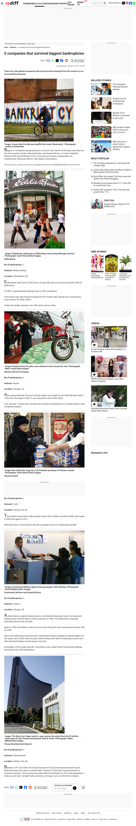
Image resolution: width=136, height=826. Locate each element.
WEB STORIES (98, 251)
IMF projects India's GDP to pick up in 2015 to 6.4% (121, 130)
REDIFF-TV (81, 3)
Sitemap (80, 819)
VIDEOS (95, 323)
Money (76, 813)
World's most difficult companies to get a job (121, 115)
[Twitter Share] (57, 60)
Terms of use (103, 819)
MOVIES (48, 4)
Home (6, 47)
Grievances (113, 819)
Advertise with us (51, 819)
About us (95, 819)
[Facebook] (130, 3)
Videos (83, 813)
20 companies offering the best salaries (120, 87)
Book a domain (57, 813)
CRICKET (56, 4)
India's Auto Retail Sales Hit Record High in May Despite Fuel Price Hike (112, 171)
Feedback (87, 819)
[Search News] (104, 3)
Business (13, 47)
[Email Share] (48, 60)
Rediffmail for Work (42, 813)
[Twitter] (123, 3)
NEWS (32, 4)
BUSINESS (39, 4)
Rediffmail (67, 813)
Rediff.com (40, 819)
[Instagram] (127, 3)
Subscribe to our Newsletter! (63, 785)
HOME (26, 4)
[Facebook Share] (61, 60)
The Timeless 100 (94, 813)
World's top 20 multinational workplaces (119, 101)
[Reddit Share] (66, 60)
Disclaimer (61, 819)
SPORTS (64, 4)
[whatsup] (134, 3)
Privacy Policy (71, 819)
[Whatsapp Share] (52, 60)
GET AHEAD (71, 3)
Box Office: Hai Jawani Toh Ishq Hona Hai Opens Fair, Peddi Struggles (112, 177)
